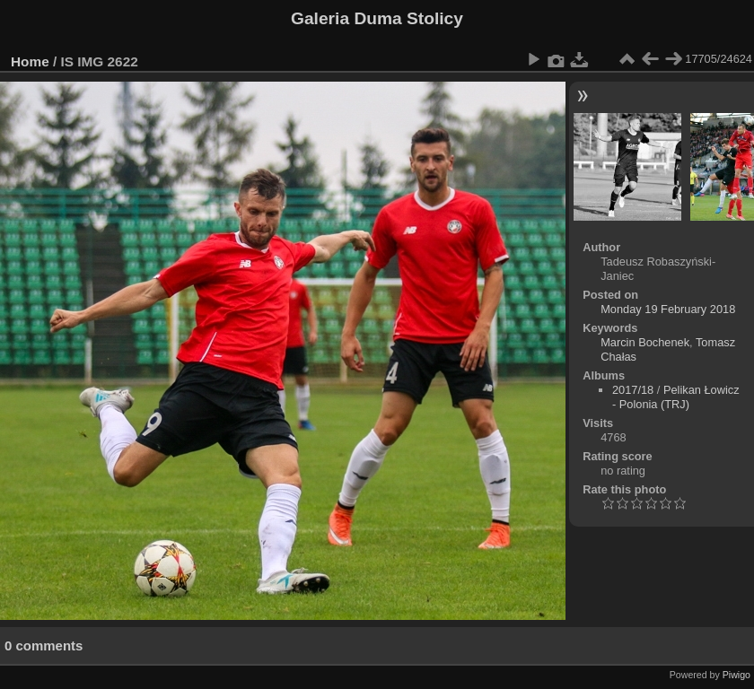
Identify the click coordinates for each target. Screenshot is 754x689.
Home (30, 61)
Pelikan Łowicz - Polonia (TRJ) (676, 397)
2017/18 (632, 390)
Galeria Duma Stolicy (377, 18)
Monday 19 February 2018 (668, 309)
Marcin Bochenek (645, 342)
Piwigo (736, 674)
